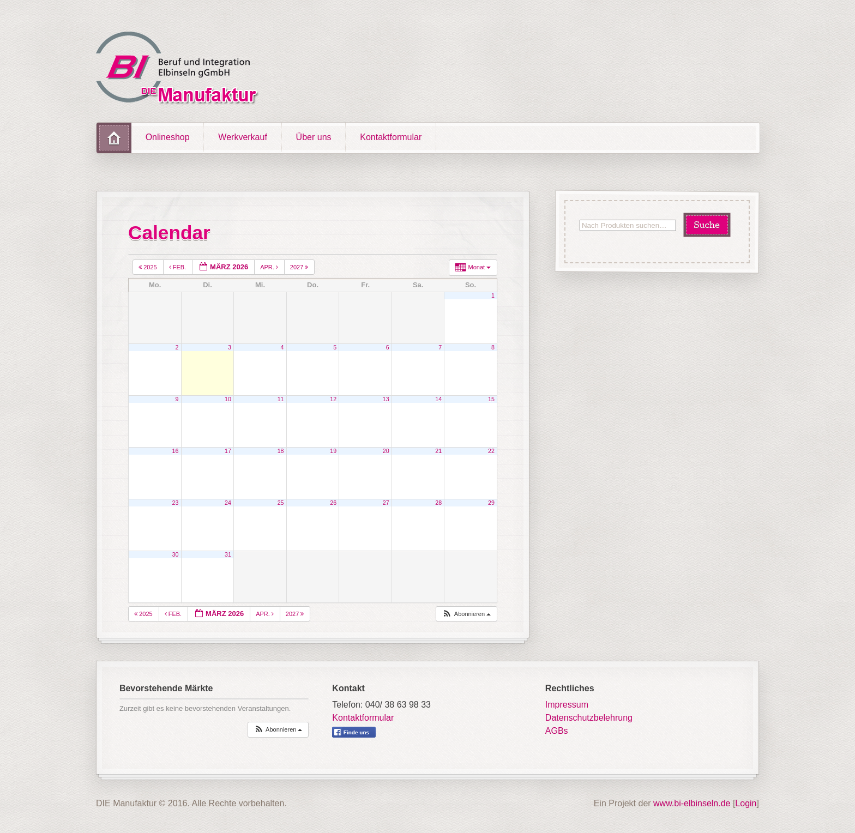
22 (491, 451)
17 (228, 451)
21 (438, 451)
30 (175, 554)
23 (175, 502)
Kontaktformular (391, 137)
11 (281, 399)
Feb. (178, 267)
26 (333, 502)
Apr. (270, 267)
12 (333, 399)
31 (228, 554)
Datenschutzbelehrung (589, 717)
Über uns (314, 137)
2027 (300, 267)
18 (281, 451)
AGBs (556, 730)
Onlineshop (168, 137)
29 (491, 502)
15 (491, 399)
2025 (149, 267)
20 (386, 451)
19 (333, 451)
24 (228, 502)
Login (745, 803)
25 (281, 502)
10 (228, 399)
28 (438, 502)
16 (175, 451)
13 (386, 399)
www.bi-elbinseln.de (691, 803)
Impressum (566, 704)
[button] (466, 614)
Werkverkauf (242, 137)
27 (386, 502)
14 (438, 399)
